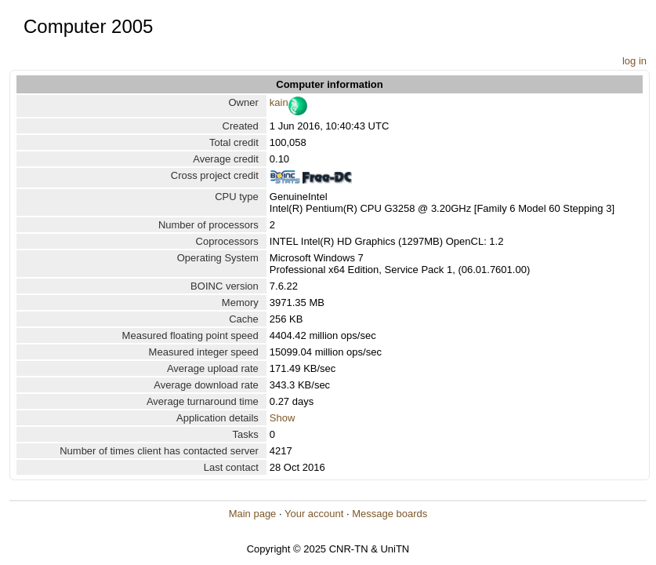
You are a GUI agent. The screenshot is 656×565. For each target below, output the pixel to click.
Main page (253, 513)
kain (279, 102)
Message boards (389, 513)
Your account (314, 513)
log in (634, 61)
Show (282, 418)
